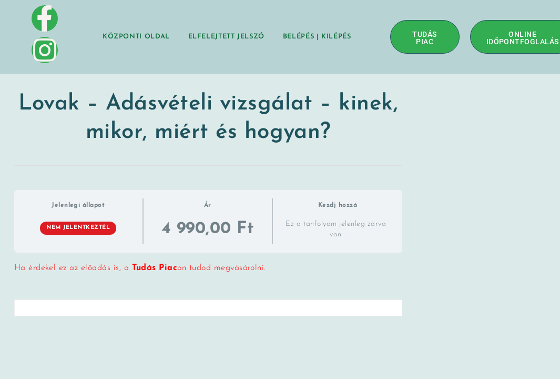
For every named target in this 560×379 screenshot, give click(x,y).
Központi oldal (136, 36)
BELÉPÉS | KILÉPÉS (317, 36)
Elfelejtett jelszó (226, 36)
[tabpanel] (208, 268)
